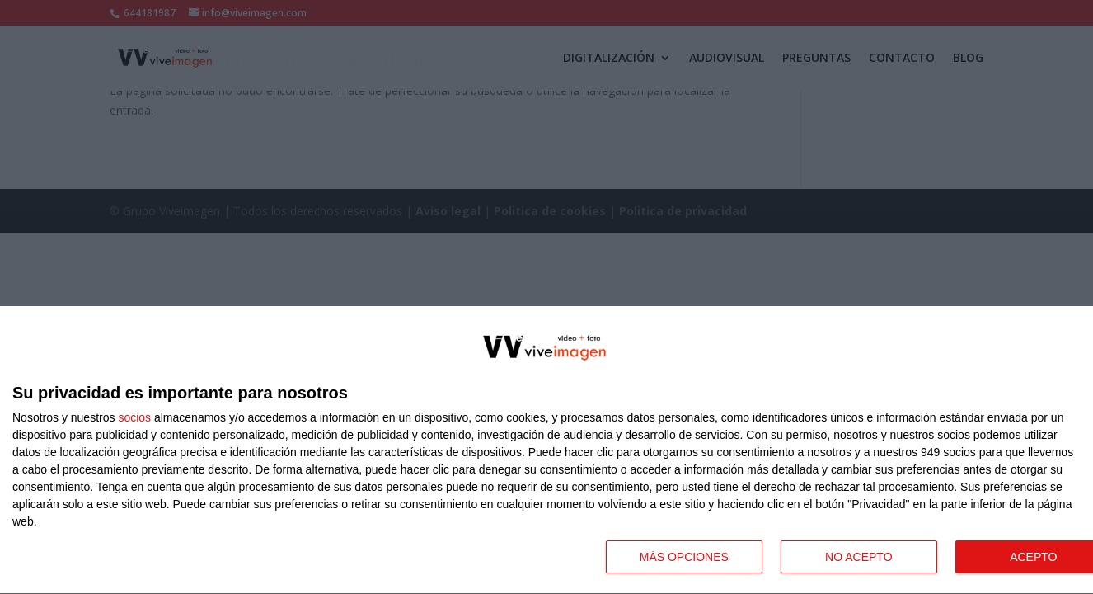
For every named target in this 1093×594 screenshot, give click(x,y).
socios (134, 417)
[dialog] (546, 450)
